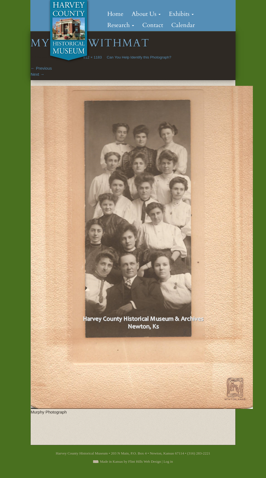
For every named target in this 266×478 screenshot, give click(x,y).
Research (120, 25)
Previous (41, 68)
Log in (168, 461)
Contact (152, 25)
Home (115, 14)
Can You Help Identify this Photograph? (139, 57)
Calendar (183, 25)
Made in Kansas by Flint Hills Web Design (130, 461)
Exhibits (181, 14)
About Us (146, 14)
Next (37, 74)
